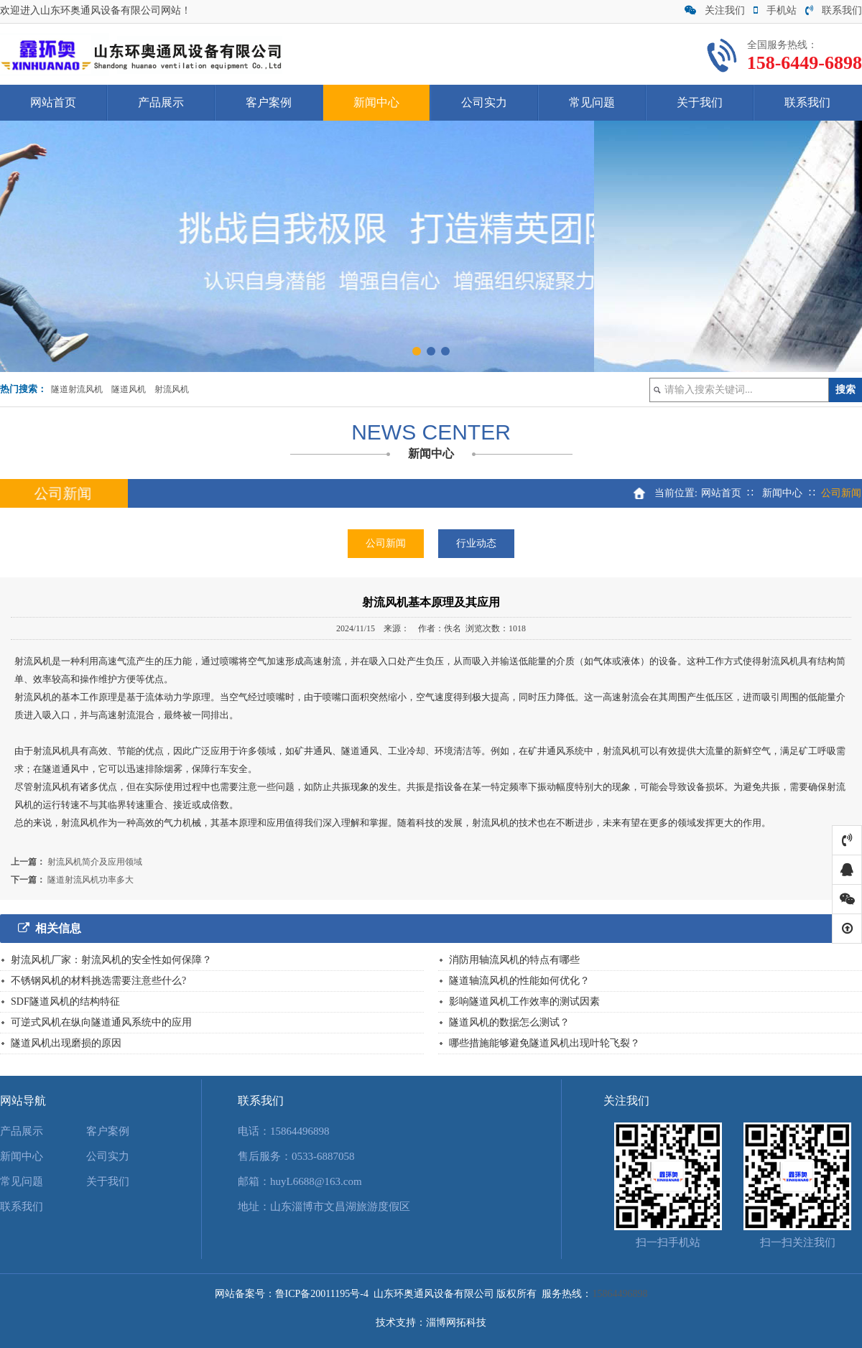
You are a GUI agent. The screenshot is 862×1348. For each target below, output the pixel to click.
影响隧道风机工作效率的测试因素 (524, 1001)
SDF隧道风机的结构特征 (65, 1001)
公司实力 (484, 102)
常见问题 (592, 102)
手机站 (775, 10)
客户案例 (269, 102)
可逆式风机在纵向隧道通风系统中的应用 (101, 1022)
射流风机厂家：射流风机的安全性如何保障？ (111, 959)
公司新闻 (386, 543)
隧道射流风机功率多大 (90, 880)
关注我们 (715, 10)
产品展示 (161, 102)
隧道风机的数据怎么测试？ (509, 1022)
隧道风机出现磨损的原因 (66, 1043)
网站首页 (53, 102)
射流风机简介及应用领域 (94, 862)
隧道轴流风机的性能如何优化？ (519, 980)
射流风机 (171, 389)
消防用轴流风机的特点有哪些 (514, 959)
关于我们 (700, 102)
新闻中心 (376, 102)
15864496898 (300, 1131)
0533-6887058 (323, 1156)
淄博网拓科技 (456, 1322)
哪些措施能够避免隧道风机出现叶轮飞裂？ (544, 1043)
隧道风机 (128, 389)
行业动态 (476, 543)
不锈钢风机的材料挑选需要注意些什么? (98, 980)
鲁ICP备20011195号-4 (322, 1293)
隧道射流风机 (77, 389)
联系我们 (833, 10)
